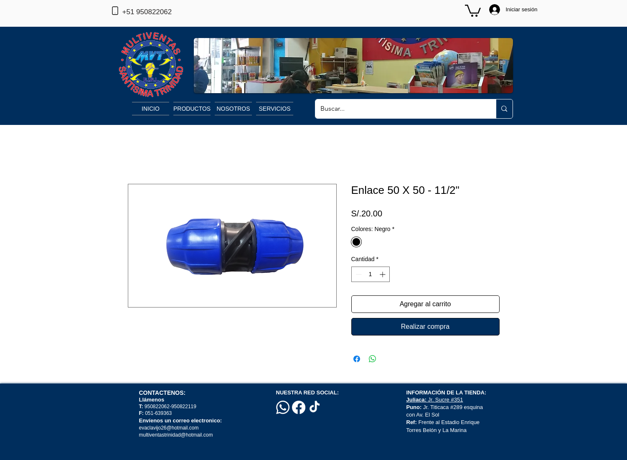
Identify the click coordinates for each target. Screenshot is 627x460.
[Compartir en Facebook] (357, 359)
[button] (473, 10)
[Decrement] (358, 274)
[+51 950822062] (160, 12)
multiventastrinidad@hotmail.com (176, 435)
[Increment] (383, 274)
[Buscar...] (399, 108)
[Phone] (115, 10)
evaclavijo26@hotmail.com (169, 428)
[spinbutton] (370, 274)
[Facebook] (298, 407)
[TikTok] (314, 407)
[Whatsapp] (282, 407)
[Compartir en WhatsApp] (373, 359)
